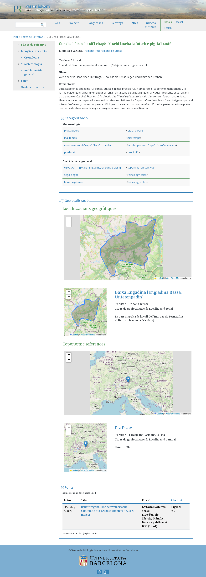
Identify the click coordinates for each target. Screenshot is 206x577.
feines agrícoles (137, 175)
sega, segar (71, 175)
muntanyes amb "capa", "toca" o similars (88, 145)
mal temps (70, 138)
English (168, 27)
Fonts (69, 487)
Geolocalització (77, 200)
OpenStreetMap (173, 278)
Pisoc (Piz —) (71, 167)
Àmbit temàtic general (33, 72)
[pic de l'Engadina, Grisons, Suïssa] (99, 167)
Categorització (76, 118)
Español (179, 21)
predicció (69, 152)
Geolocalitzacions (33, 87)
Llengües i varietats (34, 51)
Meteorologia (33, 64)
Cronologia (31, 57)
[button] (68, 219)
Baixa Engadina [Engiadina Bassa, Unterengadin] (148, 295)
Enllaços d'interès (150, 24)
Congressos (95, 23)
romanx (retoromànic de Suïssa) (104, 51)
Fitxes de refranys (33, 44)
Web (57, 23)
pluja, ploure (71, 130)
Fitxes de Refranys (32, 37)
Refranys (117, 23)
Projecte (73, 23)
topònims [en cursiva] (141, 167)
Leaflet (158, 278)
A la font (176, 500)
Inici (15, 37)
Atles (134, 23)
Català (168, 21)
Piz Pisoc (123, 427)
